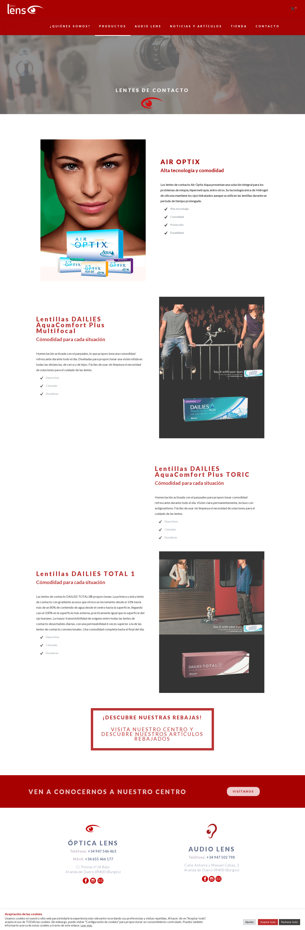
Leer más (86, 925)
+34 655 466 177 (99, 859)
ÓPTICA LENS (93, 843)
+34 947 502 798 (221, 857)
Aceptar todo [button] (268, 922)
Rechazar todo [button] (289, 922)
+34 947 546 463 (102, 851)
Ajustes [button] (249, 922)
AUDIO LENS (211, 849)
